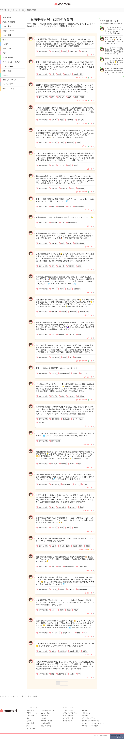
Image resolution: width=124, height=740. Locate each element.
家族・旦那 (6, 71)
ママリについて (68, 710)
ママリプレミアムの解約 (90, 726)
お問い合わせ (86, 713)
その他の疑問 (7, 84)
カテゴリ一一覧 (68, 718)
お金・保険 (6, 35)
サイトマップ (67, 721)
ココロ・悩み (7, 66)
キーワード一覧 (68, 716)
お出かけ (5, 75)
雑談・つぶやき (8, 89)
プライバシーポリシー (89, 718)
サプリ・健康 (7, 57)
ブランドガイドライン (70, 713)
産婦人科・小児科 (9, 80)
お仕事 (5, 44)
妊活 (4, 53)
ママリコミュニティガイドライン (93, 723)
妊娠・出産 (6, 26)
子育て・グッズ (8, 31)
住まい (5, 40)
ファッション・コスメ (11, 62)
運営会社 (85, 710)
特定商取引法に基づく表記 (90, 721)
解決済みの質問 (8, 22)
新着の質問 (6, 17)
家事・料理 (6, 49)
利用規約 (85, 716)
